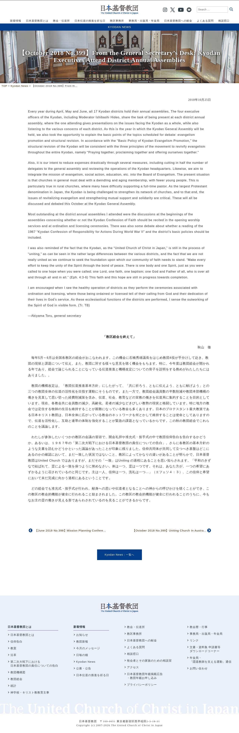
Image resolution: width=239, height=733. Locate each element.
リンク (194, 640)
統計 (13, 685)
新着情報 (79, 626)
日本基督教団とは (20, 626)
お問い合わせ (199, 668)
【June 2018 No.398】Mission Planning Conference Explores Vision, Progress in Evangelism (101, 530)
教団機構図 (17, 672)
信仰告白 (16, 641)
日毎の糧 (82, 655)
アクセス (133, 667)
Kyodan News (119, 27)
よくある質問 (136, 647)
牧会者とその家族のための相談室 (149, 660)
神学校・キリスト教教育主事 (29, 692)
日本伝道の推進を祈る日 (92, 675)
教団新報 (82, 641)
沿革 (13, 655)
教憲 (13, 648)
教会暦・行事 (199, 627)
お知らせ (82, 634)
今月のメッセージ (88, 648)
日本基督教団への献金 (142, 640)
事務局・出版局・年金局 (206, 633)
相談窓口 (133, 653)
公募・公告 (83, 668)
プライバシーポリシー (142, 684)
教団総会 (16, 679)
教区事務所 (134, 633)
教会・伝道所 (136, 627)
